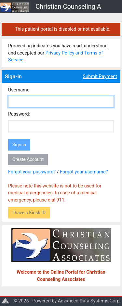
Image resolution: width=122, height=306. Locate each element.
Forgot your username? (84, 172)
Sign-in (19, 144)
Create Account (28, 159)
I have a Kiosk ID (29, 212)
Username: (19, 90)
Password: (19, 114)
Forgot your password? (32, 172)
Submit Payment (100, 76)
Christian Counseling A (68, 6)
